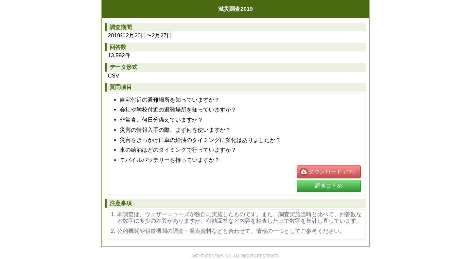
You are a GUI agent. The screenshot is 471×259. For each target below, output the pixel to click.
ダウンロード (321, 172)
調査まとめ (329, 186)
